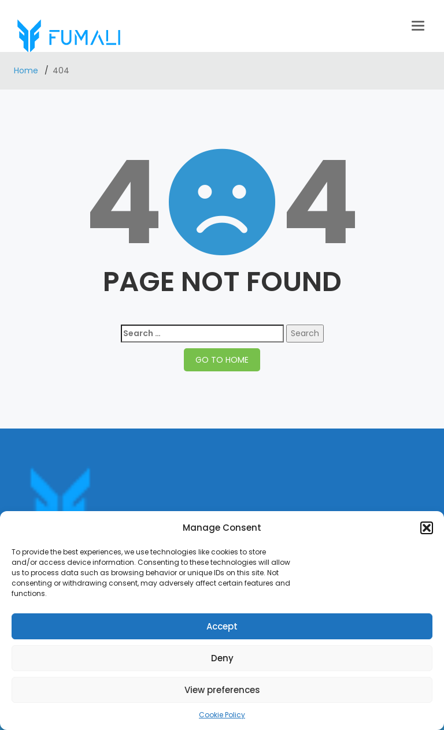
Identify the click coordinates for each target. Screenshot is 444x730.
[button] (426, 528)
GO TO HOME (222, 360)
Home (27, 70)
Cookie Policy (222, 715)
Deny (222, 658)
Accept (222, 626)
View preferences (222, 690)
